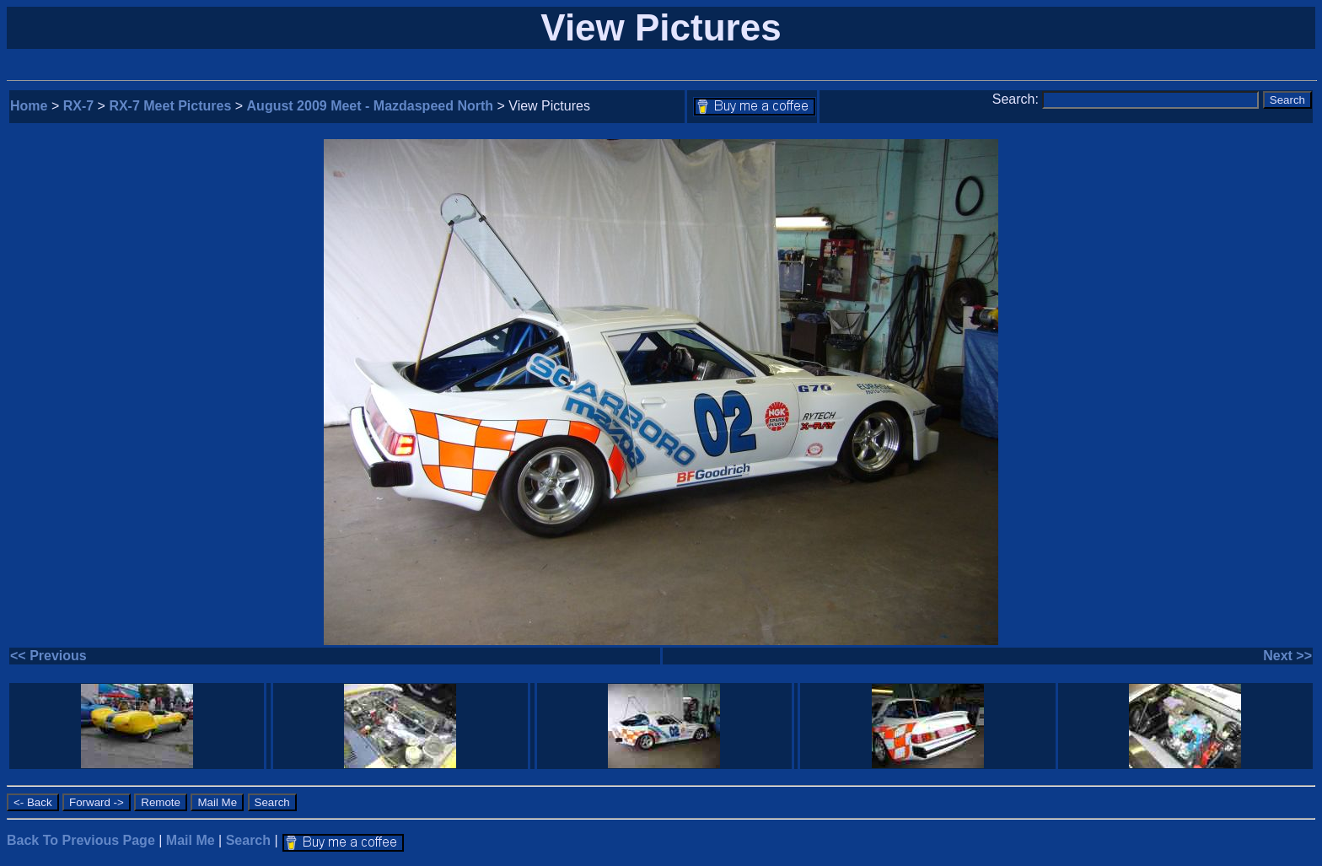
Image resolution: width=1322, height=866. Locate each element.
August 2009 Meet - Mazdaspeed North (370, 106)
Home (28, 106)
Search (248, 840)
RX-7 (78, 106)
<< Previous (48, 655)
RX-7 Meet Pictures (170, 106)
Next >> (1287, 655)
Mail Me (190, 840)
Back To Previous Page (81, 840)
